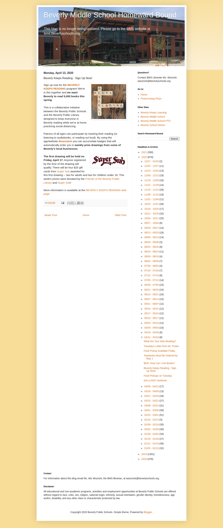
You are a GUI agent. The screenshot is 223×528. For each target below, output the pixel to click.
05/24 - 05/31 (151, 308)
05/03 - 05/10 (151, 323)
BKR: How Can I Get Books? (159, 363)
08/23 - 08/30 (151, 246)
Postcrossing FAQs (151, 98)
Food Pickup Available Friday (159, 350)
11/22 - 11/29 (151, 185)
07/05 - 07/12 (151, 280)
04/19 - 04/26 (151, 332)
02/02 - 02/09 (151, 429)
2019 (144, 454)
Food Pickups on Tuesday (158, 375)
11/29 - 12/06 (151, 180)
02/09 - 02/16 (151, 424)
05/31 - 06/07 (151, 303)
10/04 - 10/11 (151, 218)
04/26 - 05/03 (151, 327)
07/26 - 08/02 (151, 265)
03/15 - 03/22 (151, 400)
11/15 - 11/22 (151, 189)
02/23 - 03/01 (151, 415)
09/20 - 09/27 (151, 227)
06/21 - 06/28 (151, 289)
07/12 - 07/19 (151, 275)
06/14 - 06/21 (151, 294)
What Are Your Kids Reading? (160, 341)
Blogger (148, 512)
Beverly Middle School (153, 116)
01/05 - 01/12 (151, 448)
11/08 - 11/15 (151, 194)
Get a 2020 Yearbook (155, 380)
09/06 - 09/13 (151, 237)
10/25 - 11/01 (151, 204)
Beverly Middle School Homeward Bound (110, 15)
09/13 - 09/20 (151, 232)
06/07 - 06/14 (151, 299)
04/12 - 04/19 (151, 337)
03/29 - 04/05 (151, 391)
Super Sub (63, 171)
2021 (144, 152)
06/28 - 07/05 (151, 284)
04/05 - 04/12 (151, 386)
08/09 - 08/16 (151, 256)
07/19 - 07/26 (151, 270)
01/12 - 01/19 (151, 443)
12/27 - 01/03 (151, 161)
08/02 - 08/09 (151, 261)
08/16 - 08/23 (151, 251)
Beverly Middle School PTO (156, 121)
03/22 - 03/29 (151, 396)
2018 (144, 459)
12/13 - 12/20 (151, 170)
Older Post (120, 215)
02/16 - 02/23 (151, 419)
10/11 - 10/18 (151, 213)
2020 (144, 157)
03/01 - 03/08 (151, 410)
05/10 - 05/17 (151, 318)
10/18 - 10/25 (151, 208)
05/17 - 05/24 (151, 313)
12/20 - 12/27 (151, 166)
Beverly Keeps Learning (154, 112)
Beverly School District (153, 125)
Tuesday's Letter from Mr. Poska (161, 346)
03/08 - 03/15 (151, 405)
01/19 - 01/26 (151, 438)
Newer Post (50, 215)
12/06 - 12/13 (151, 175)
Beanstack (65, 141)
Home (86, 215)
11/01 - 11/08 (151, 199)
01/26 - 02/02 (151, 434)
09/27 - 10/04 (151, 223)
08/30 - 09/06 (151, 242)
